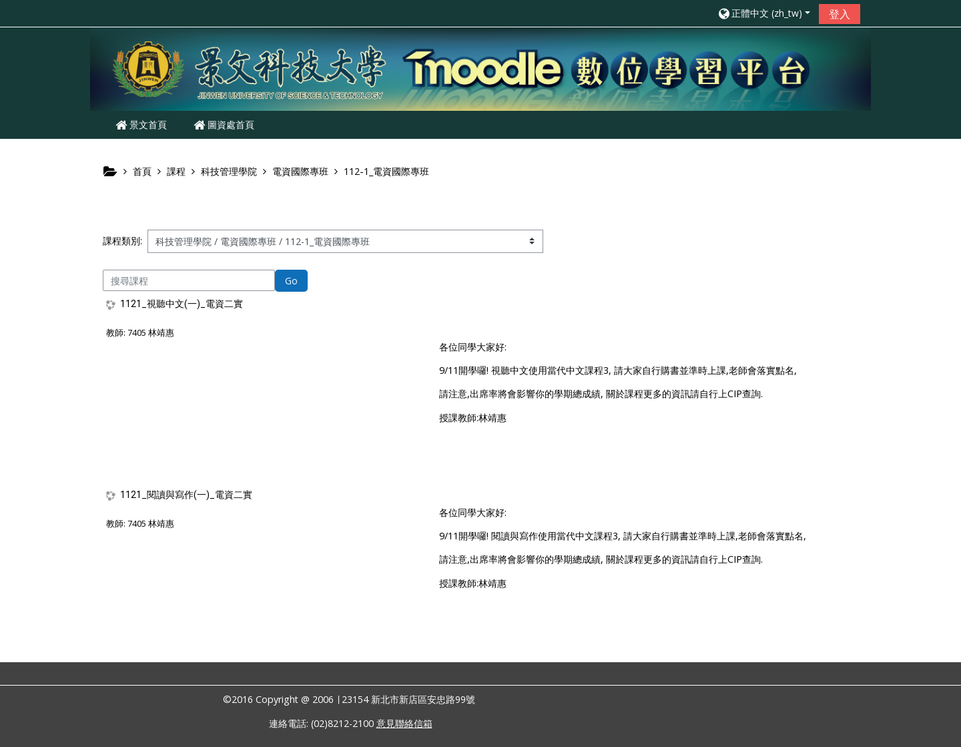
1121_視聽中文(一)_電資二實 (181, 303)
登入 (839, 14)
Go (291, 280)
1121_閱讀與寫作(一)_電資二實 (186, 494)
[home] (480, 67)
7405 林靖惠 (150, 332)
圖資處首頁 (224, 124)
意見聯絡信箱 (404, 723)
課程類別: (122, 240)
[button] (763, 13)
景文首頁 (141, 124)
